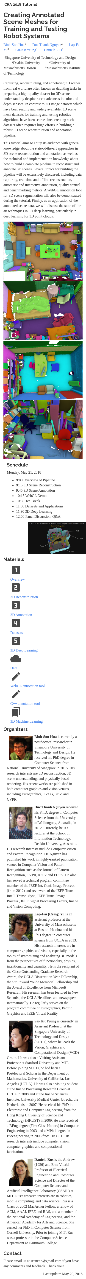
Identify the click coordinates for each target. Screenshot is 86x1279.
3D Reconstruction (24, 597)
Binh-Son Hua (14, 45)
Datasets (16, 633)
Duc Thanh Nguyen (46, 45)
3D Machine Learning (26, 721)
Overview (17, 579)
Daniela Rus (53, 50)
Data (13, 668)
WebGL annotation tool (27, 686)
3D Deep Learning (24, 650)
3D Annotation (21, 615)
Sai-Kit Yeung (25, 50)
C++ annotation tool (25, 703)
